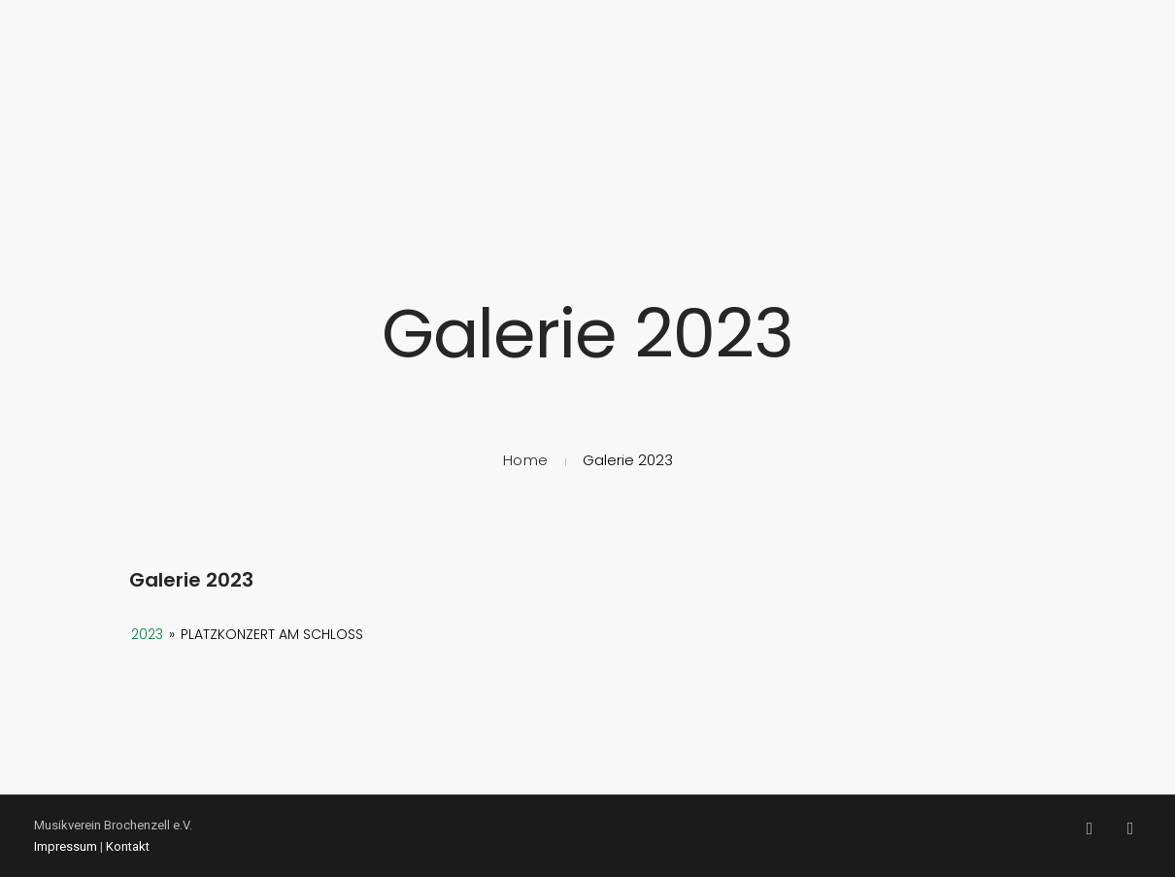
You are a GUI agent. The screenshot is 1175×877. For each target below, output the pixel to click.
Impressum (65, 846)
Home (526, 460)
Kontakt (128, 846)
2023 (147, 634)
